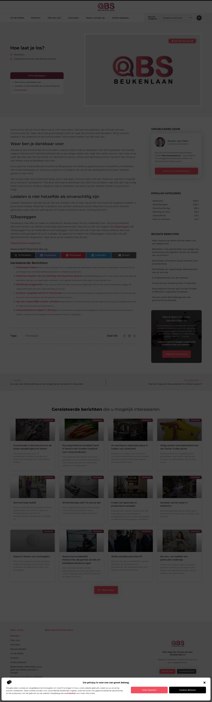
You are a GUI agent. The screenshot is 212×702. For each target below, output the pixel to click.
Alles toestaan (149, 690)
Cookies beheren (187, 690)
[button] (204, 682)
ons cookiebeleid (67, 693)
